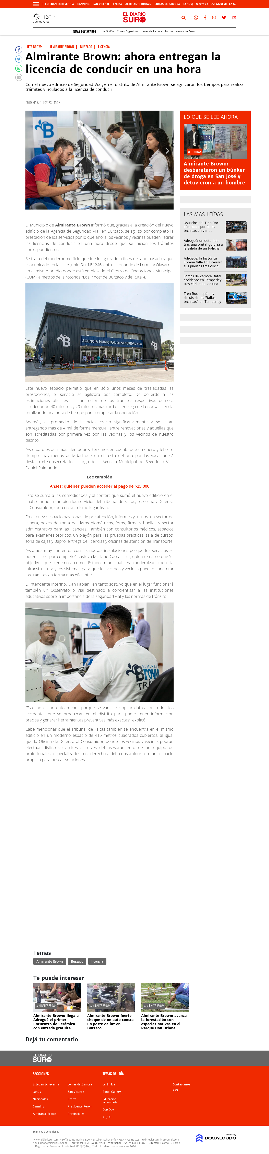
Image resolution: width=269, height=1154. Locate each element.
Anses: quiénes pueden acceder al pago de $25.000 (99, 486)
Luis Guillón (107, 31)
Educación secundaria (110, 1100)
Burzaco (77, 961)
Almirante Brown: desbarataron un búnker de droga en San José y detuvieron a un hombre (214, 173)
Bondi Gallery (112, 1092)
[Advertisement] (138, 794)
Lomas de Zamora (167, 4)
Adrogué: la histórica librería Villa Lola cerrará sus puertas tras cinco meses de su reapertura (203, 264)
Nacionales (40, 1099)
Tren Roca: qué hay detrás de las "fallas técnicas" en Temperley (202, 297)
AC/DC (107, 1117)
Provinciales (76, 1114)
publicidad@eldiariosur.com (51, 1142)
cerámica (109, 1084)
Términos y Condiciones (46, 1131)
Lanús (37, 1092)
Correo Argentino (127, 31)
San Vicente (101, 4)
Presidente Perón (80, 1106)
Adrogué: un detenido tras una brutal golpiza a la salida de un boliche (203, 244)
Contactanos (181, 1084)
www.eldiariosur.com (46, 1139)
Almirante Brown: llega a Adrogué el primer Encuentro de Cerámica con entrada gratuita (56, 1021)
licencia (97, 961)
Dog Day (108, 1110)
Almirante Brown (138, 4)
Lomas (169, 31)
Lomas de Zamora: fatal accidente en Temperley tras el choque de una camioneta (203, 282)
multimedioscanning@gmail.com (159, 1139)
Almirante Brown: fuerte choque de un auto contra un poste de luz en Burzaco (110, 1021)
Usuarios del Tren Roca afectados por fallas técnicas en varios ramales (202, 229)
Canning (83, 4)
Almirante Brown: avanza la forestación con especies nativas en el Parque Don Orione (164, 1021)
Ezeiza (117, 4)
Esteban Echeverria (59, 4)
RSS (175, 1090)
